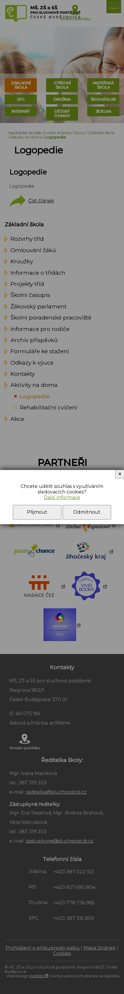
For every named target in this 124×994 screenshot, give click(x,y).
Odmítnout (86, 512)
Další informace (62, 497)
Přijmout (37, 512)
